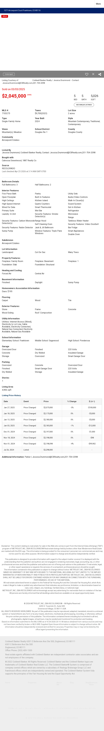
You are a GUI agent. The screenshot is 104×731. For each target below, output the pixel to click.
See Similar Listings (84, 105)
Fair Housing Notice (85, 708)
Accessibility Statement (57, 708)
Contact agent (9, 74)
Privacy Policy (33, 708)
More (98, 4)
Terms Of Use (15, 708)
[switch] (86, 74)
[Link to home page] (3, 4)
